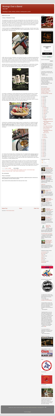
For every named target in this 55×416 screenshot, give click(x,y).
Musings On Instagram (45, 92)
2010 (43, 152)
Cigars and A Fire (46, 132)
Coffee (17, 169)
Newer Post (4, 208)
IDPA (42, 259)
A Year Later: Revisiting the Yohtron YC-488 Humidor (49, 209)
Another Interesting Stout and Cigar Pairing (48, 122)
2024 (43, 100)
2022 (43, 103)
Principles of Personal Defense (46, 300)
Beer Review (43, 253)
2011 (43, 150)
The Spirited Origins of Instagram (46, 233)
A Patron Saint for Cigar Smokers (49, 176)
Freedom (42, 258)
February (44, 137)
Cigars (15, 169)
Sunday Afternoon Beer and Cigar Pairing (47, 131)
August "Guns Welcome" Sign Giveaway (48, 226)
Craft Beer (20, 169)
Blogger (29, 411)
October (44, 110)
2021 (43, 104)
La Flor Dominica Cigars (31, 169)
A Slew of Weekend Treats (47, 127)
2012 (43, 149)
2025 (43, 99)
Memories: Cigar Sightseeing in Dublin (49, 168)
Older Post (36, 208)
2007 (43, 156)
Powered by (47, 56)
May (44, 117)
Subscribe (47, 53)
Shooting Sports (44, 261)
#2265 (45, 326)
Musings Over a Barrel (12, 6)
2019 (43, 139)
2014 (43, 146)
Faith (42, 257)
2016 (43, 143)
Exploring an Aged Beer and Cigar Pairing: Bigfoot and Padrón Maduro (49, 241)
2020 (43, 106)
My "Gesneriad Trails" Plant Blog (46, 93)
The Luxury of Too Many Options (49, 217)
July (44, 114)
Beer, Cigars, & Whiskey (45, 89)
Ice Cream (24, 169)
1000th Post (43, 184)
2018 (43, 140)
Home (20, 208)
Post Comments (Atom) (10, 210)
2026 (43, 97)
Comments (44, 162)
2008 (43, 155)
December (45, 107)
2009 (43, 153)
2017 (43, 142)
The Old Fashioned (46, 128)
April (44, 134)
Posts (43, 160)
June (44, 116)
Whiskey (42, 262)
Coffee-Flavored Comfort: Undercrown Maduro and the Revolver (49, 200)
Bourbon (12, 169)
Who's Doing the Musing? (45, 88)
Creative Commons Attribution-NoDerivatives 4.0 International (34, 407)
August (44, 113)
